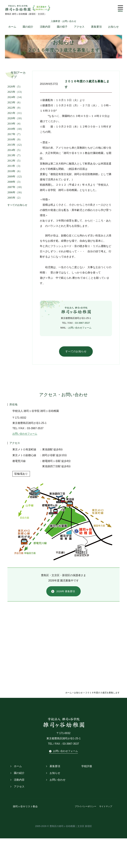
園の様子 (62, 29)
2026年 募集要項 (66, 594)
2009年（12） (15, 179)
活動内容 (45, 29)
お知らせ (113, 29)
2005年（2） (14, 200)
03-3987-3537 (82, 325)
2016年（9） (14, 142)
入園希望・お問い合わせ (63, 23)
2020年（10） (15, 120)
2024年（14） (15, 99)
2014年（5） (14, 152)
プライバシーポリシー (85, 810)
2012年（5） (14, 163)
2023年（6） (14, 104)
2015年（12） (15, 147)
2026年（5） (14, 89)
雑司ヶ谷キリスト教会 (23, 810)
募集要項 (96, 29)
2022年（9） (14, 110)
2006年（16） (15, 194)
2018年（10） (15, 131)
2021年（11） (15, 115)
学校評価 (86, 770)
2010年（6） (14, 173)
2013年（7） (14, 157)
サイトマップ (105, 810)
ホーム (12, 29)
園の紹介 (28, 29)
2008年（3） (14, 184)
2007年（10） (15, 189)
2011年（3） (14, 168)
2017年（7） (14, 136)
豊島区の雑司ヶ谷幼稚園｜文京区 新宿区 (71, 829)
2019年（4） (14, 126)
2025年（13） (15, 94)
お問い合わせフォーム (79, 330)
